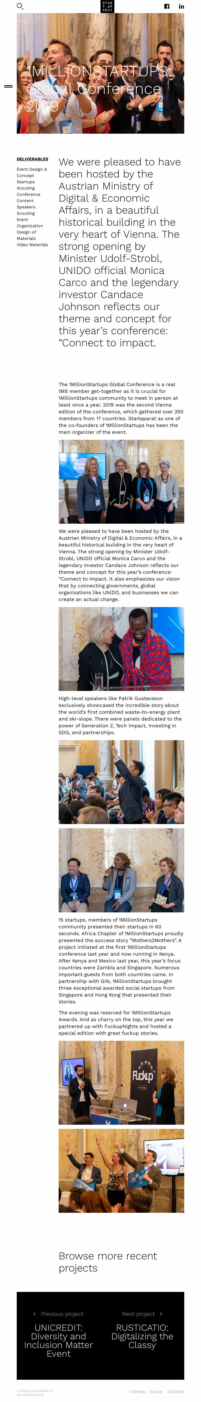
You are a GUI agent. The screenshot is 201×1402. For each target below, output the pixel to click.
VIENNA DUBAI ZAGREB (157, 1391)
